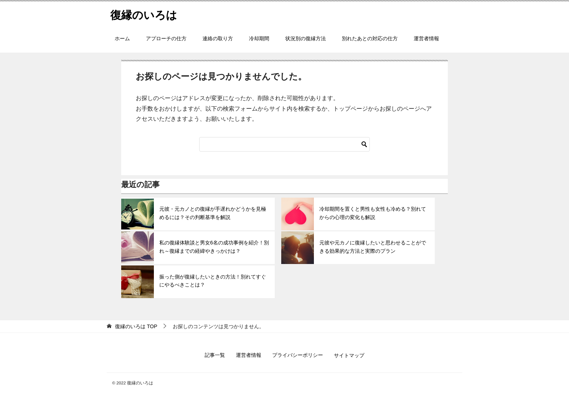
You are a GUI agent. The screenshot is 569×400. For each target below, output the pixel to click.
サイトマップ (349, 355)
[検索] (284, 144)
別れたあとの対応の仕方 (370, 38)
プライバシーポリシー (297, 355)
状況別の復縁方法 (305, 38)
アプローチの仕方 (166, 38)
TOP (136, 326)
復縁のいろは (143, 14)
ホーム (122, 38)
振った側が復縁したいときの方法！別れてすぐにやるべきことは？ (212, 281)
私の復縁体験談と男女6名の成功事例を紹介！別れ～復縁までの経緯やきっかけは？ (214, 246)
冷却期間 (259, 38)
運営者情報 (426, 38)
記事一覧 (215, 355)
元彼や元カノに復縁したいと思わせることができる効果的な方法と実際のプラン (372, 246)
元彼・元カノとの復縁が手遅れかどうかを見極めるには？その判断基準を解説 (212, 213)
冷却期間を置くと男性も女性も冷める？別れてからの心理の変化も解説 (372, 213)
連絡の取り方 (217, 38)
